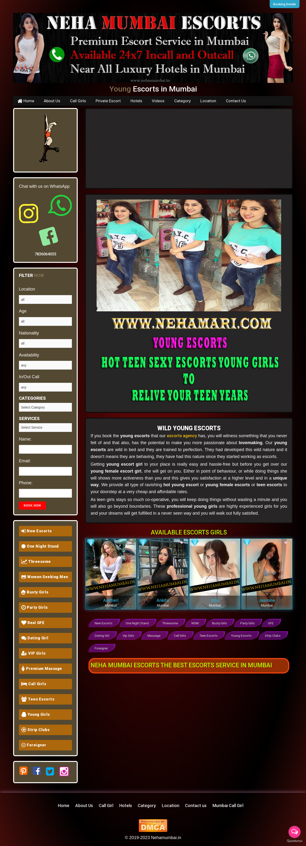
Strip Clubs (35, 729)
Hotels (136, 100)
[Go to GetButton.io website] (294, 841)
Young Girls (35, 714)
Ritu (215, 600)
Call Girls (78, 100)
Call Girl (106, 805)
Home (25, 100)
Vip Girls (129, 635)
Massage (155, 635)
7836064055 (45, 254)
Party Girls (34, 607)
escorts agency (182, 435)
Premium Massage (41, 668)
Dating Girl (35, 638)
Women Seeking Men (44, 577)
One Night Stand (40, 546)
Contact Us (236, 100)
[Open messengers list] (295, 832)
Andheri (110, 600)
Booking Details (285, 4)
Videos (158, 100)
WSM (196, 623)
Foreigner (33, 745)
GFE (272, 623)
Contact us (196, 805)
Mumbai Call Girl (228, 805)
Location (208, 100)
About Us (52, 100)
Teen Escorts (37, 699)
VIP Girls (33, 653)
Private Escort (108, 100)
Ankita (163, 600)
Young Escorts (243, 635)
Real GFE (32, 622)
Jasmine (266, 600)
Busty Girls (35, 592)
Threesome (36, 561)
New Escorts (36, 531)
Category (182, 100)
